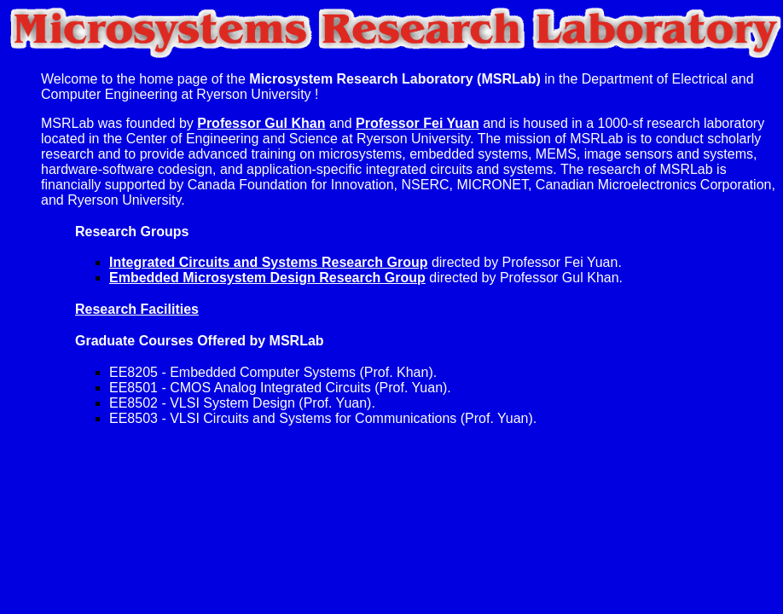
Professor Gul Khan (261, 123)
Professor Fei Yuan (417, 123)
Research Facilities (137, 309)
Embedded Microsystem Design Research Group (267, 277)
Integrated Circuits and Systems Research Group (268, 262)
